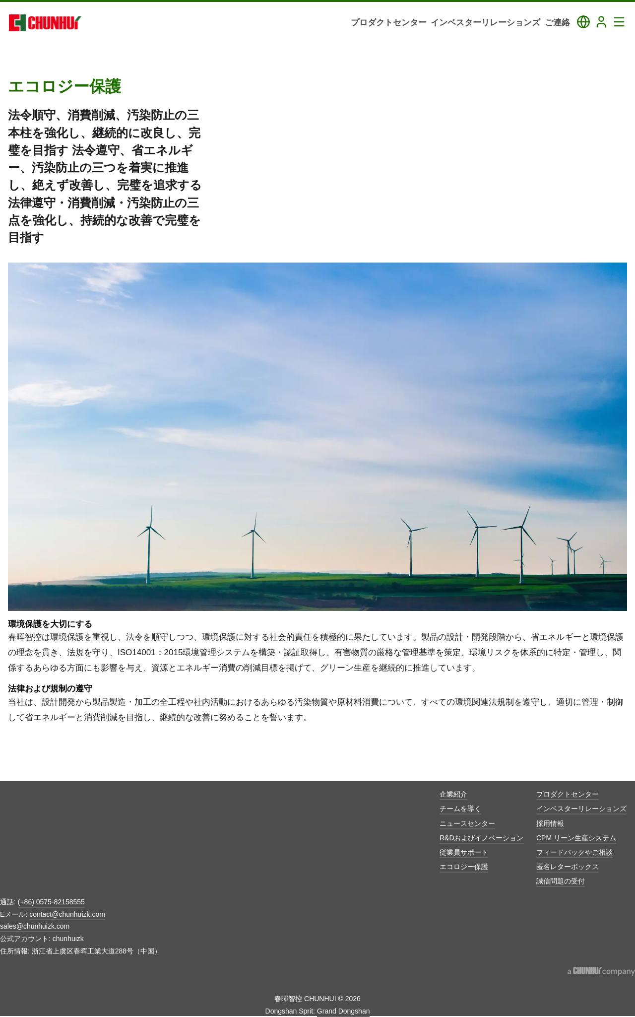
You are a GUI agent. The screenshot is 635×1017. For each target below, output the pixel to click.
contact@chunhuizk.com (67, 914)
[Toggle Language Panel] (583, 22)
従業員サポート (464, 852)
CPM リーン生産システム (576, 838)
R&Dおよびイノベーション (482, 838)
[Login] (601, 22)
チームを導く (460, 809)
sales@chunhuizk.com (34, 926)
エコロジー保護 (464, 867)
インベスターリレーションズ (581, 809)
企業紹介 (453, 794)
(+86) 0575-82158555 (51, 902)
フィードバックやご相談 (574, 852)
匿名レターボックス (567, 867)
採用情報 (550, 823)
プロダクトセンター (567, 794)
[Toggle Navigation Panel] (619, 22)
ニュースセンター (467, 823)
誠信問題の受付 (560, 881)
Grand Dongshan (343, 1011)
